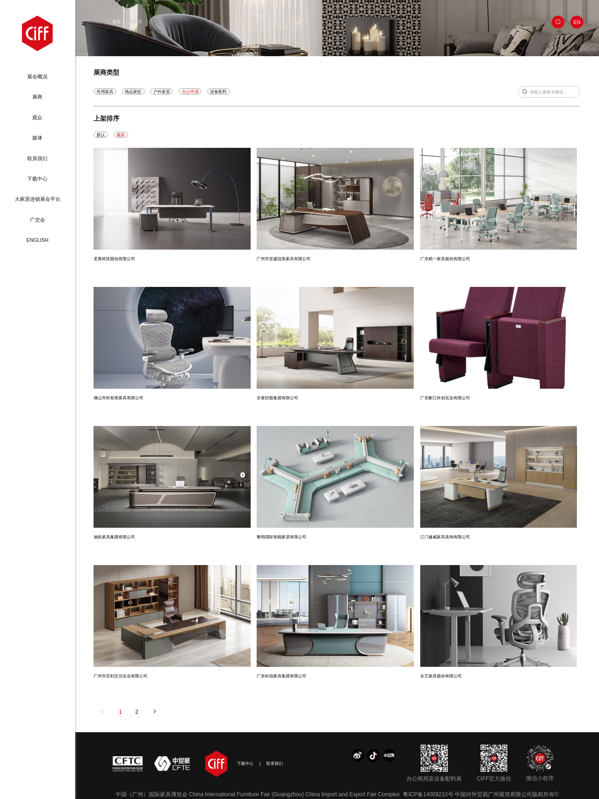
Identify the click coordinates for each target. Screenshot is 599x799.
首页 (116, 21)
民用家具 (105, 91)
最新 (121, 134)
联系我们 (37, 158)
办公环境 (190, 91)
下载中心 (37, 178)
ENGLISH (37, 240)
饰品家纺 (133, 91)
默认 (101, 134)
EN (577, 22)
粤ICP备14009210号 (428, 794)
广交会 (37, 219)
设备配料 (218, 91)
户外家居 (161, 91)
